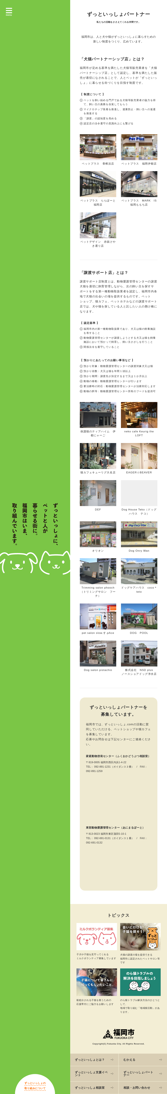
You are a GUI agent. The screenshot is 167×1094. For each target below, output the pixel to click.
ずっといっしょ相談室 (90, 1087)
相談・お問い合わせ (136, 1087)
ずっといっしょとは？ (90, 1059)
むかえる (129, 1059)
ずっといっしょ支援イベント (91, 1074)
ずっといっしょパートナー (138, 1074)
